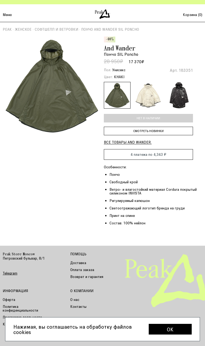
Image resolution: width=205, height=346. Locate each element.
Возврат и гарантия (86, 276)
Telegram (10, 273)
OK (170, 329)
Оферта (9, 299)
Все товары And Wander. (128, 142)
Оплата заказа (82, 269)
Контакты (78, 306)
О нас (74, 299)
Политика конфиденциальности (20, 308)
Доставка (78, 262)
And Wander (119, 49)
